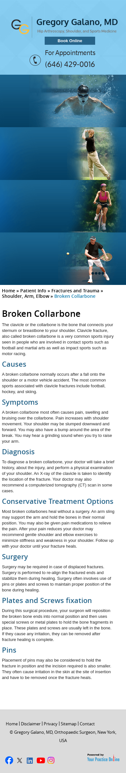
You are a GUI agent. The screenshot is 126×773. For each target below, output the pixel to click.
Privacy (51, 724)
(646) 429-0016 (70, 64)
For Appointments (70, 53)
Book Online (70, 40)
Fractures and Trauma (75, 291)
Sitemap (68, 724)
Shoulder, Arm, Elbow (25, 296)
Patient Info (33, 291)
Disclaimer (30, 724)
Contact (87, 724)
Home (8, 291)
